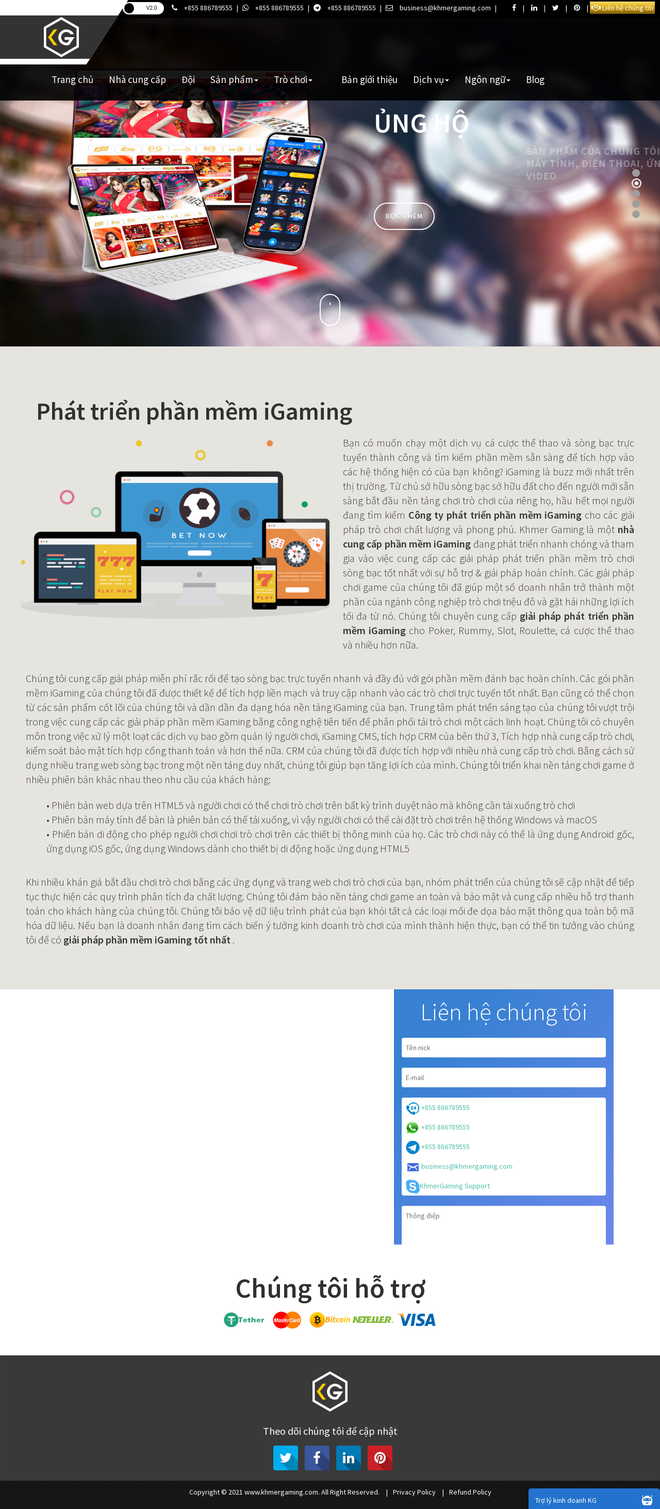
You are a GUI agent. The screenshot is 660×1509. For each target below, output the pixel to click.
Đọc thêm (404, 216)
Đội (188, 79)
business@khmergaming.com (438, 7)
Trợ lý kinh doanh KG (596, 1500)
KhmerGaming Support (448, 1186)
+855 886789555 (202, 7)
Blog (535, 79)
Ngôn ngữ (487, 79)
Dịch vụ (431, 79)
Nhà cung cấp (137, 79)
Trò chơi (293, 79)
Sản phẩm (234, 79)
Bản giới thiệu (369, 79)
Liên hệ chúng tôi (622, 7)
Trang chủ (72, 79)
